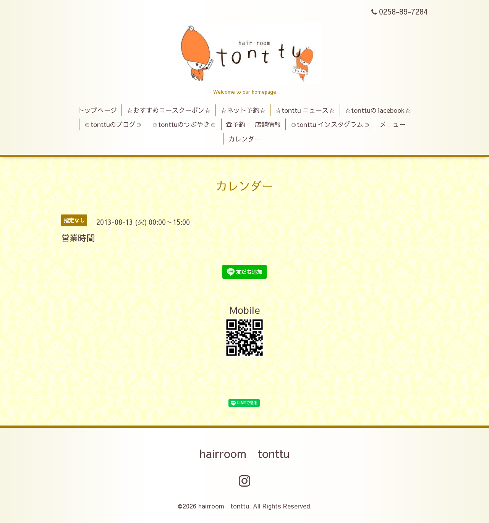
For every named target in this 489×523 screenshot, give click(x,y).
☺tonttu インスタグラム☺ (330, 124)
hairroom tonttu (244, 453)
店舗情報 (268, 124)
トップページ (97, 110)
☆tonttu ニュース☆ (305, 110)
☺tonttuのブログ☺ (113, 124)
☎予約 (235, 124)
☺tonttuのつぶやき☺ (184, 124)
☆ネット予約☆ (243, 110)
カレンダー (244, 138)
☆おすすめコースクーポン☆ (168, 110)
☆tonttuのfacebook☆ (378, 110)
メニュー (393, 124)
